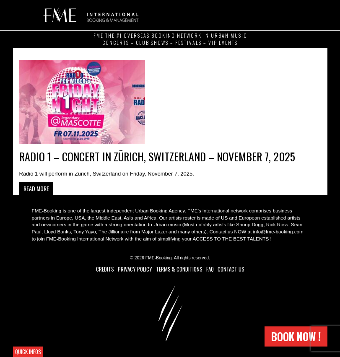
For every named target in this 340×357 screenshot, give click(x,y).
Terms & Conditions (179, 269)
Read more (36, 188)
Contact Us (231, 269)
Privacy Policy (135, 269)
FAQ (210, 269)
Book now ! (296, 336)
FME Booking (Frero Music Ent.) (89, 14)
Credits (105, 269)
